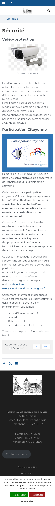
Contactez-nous (16, 454)
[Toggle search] (49, 11)
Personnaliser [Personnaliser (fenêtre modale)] (27, 501)
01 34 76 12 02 (35, 424)
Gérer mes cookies (27, 467)
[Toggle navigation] (6, 11)
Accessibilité (27, 473)
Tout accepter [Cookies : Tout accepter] (19, 495)
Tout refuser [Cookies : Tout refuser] (37, 495)
